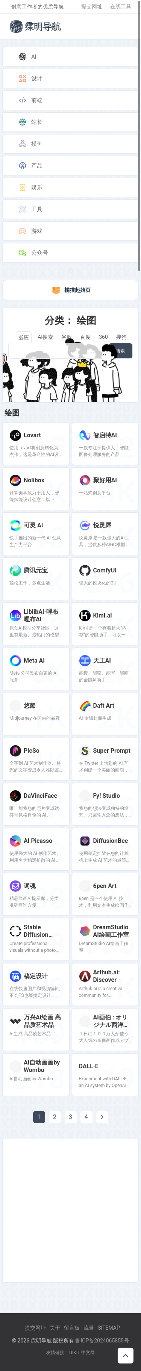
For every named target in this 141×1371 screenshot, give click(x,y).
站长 (30, 122)
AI (27, 57)
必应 (23, 337)
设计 (30, 78)
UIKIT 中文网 (82, 1352)
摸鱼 (30, 144)
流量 (88, 1328)
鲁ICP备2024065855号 (102, 1341)
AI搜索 (45, 337)
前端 (30, 100)
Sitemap (109, 1328)
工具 (30, 209)
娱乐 (30, 187)
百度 (85, 337)
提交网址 (91, 6)
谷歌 (66, 337)
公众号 (33, 253)
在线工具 (120, 6)
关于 (55, 1328)
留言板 (72, 1328)
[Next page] (102, 1117)
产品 (30, 166)
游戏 (30, 231)
